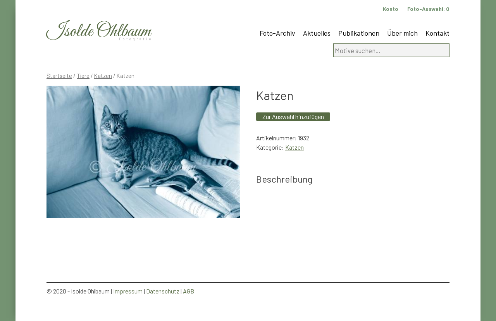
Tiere (83, 75)
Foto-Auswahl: (428, 8)
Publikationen (358, 33)
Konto (390, 8)
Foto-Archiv (277, 33)
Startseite (59, 75)
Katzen (103, 75)
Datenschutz (162, 291)
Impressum (128, 291)
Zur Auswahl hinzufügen (293, 116)
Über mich (402, 33)
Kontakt (437, 33)
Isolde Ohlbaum (98, 31)
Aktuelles (317, 33)
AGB (188, 291)
